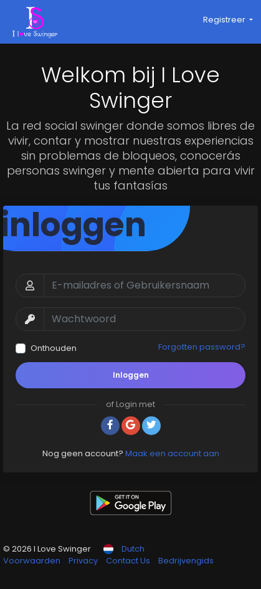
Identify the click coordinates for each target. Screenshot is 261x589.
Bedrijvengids (186, 561)
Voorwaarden (32, 561)
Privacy (84, 561)
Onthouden (54, 348)
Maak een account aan (172, 453)
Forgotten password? (201, 347)
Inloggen (131, 375)
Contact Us (129, 561)
